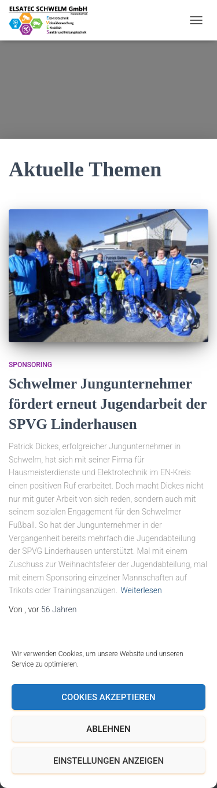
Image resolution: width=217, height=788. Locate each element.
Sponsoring (30, 365)
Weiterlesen (141, 590)
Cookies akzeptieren (108, 697)
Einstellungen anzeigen (108, 761)
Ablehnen (108, 729)
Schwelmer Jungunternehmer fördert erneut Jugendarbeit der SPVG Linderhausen (108, 404)
